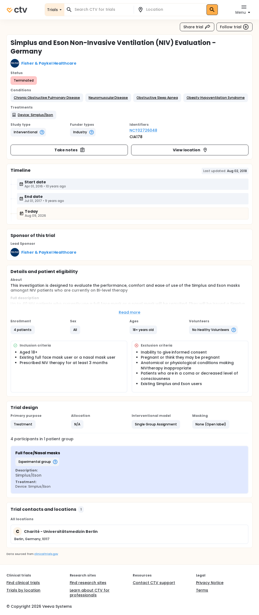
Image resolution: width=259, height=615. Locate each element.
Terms (202, 590)
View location (190, 150)
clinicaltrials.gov (46, 554)
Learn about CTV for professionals (90, 592)
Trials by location (23, 590)
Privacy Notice (210, 582)
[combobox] (102, 10)
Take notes (69, 150)
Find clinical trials (23, 582)
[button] (46, 97)
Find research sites (88, 582)
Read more (130, 312)
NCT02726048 (143, 130)
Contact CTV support (154, 582)
